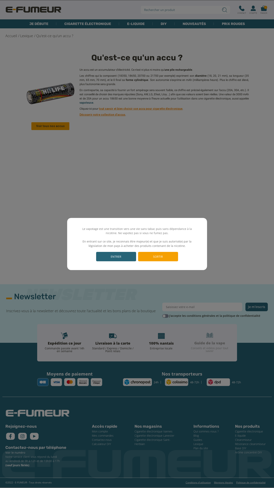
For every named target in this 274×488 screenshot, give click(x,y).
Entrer (116, 256)
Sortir (158, 256)
